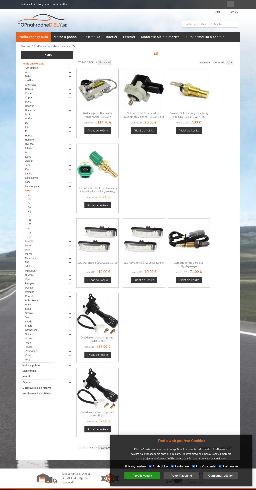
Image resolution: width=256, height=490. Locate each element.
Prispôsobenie (203, 466)
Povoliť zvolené (181, 475)
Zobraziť (218, 62)
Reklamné (180, 466)
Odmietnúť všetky (220, 475)
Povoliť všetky (142, 475)
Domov (25, 46)
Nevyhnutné (135, 466)
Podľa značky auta (45, 46)
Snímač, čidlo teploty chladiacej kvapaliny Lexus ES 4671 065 (176, 112)
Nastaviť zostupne (113, 62)
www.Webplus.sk (138, 487)
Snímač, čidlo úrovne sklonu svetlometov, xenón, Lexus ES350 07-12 (135, 112)
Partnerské (228, 466)
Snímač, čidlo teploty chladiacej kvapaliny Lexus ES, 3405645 (216, 112)
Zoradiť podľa (87, 62)
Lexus (64, 46)
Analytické (158, 466)
